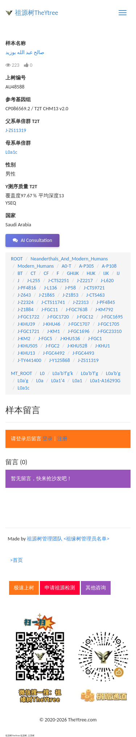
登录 (47, 439)
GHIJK (73, 273)
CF (46, 273)
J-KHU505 (28, 346)
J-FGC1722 (29, 317)
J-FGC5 (45, 338)
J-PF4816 (27, 288)
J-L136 (50, 288)
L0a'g (23, 381)
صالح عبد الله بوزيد (25, 52)
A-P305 (86, 266)
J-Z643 (24, 295)
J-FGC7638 (76, 309)
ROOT (16, 259)
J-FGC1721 (29, 331)
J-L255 (33, 280)
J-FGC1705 (108, 324)
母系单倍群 (18, 143)
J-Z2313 (81, 302)
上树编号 (15, 78)
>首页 (16, 560)
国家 (10, 216)
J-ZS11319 (15, 130)
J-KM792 (104, 309)
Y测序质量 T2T (21, 187)
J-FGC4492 (54, 353)
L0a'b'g (113, 373)
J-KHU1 (102, 346)
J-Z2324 (26, 302)
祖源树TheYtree (36, 13)
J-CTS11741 (53, 302)
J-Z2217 (85, 280)
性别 (10, 165)
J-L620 (107, 280)
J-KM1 (53, 331)
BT (20, 273)
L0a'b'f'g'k (63, 373)
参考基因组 (18, 99)
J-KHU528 (77, 346)
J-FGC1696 (79, 331)
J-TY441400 (29, 360)
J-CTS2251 (58, 280)
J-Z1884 (26, 309)
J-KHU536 (70, 338)
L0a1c (11, 152)
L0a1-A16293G (105, 381)
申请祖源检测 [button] (60, 588)
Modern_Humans (36, 266)
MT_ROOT (21, 373)
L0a (40, 381)
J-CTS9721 (94, 288)
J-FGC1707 (79, 324)
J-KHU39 (26, 324)
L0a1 (77, 381)
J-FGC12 (85, 317)
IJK (106, 273)
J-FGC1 (95, 338)
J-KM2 (24, 338)
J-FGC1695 (112, 317)
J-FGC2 (52, 346)
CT (33, 273)
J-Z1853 (70, 295)
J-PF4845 (105, 302)
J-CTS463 (95, 295)
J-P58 (70, 288)
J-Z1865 (47, 295)
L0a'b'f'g (89, 373)
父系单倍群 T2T (22, 121)
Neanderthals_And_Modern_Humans (69, 259)
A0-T (66, 266)
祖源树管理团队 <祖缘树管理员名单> (68, 539)
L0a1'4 (58, 381)
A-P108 (109, 266)
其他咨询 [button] (96, 588)
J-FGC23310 (109, 331)
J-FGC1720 (58, 317)
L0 (42, 373)
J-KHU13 (26, 353)
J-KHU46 (51, 324)
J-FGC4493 (83, 353)
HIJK (91, 273)
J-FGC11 (49, 309)
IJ (118, 273)
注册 (62, 439)
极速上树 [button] (24, 588)
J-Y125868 (59, 360)
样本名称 (15, 43)
